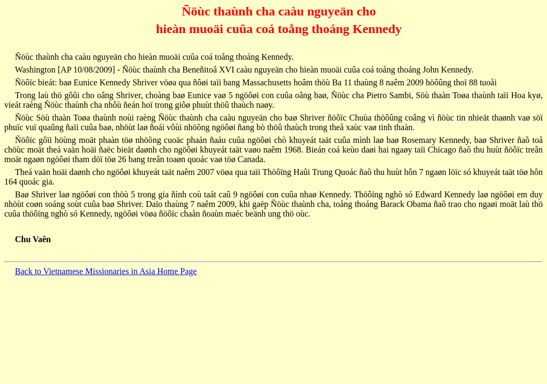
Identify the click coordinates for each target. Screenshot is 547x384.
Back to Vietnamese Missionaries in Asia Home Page (106, 271)
